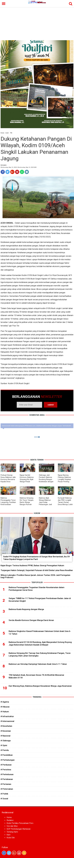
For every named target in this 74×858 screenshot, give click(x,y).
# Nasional (5, 736)
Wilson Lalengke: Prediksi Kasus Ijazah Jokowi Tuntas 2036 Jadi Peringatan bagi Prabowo (35, 576)
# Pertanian (6, 784)
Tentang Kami (12, 832)
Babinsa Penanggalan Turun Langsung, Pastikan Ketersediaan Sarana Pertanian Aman (8, 503)
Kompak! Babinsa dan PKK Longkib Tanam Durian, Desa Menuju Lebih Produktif (65, 502)
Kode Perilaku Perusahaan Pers (20, 823)
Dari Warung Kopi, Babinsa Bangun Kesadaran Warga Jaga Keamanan (40, 686)
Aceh (7, 133)
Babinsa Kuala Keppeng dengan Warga (26, 609)
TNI (11, 133)
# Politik (4, 794)
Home (2, 133)
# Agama (5, 702)
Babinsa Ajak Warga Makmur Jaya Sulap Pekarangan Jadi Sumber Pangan (45, 502)
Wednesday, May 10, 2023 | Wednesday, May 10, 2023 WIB (18, 167)
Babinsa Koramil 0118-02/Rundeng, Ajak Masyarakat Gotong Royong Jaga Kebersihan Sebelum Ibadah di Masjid (40, 643)
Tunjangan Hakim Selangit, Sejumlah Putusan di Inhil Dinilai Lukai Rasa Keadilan (37, 570)
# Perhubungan (8, 760)
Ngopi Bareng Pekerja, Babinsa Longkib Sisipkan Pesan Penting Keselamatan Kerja (65, 479)
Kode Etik (11, 837)
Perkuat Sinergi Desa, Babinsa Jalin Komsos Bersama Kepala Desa (8, 478)
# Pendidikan (7, 755)
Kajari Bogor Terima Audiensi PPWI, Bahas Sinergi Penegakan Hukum (32, 565)
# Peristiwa (6, 769)
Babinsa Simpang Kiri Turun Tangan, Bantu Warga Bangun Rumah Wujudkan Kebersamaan (27, 503)
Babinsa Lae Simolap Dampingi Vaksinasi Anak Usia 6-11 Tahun (38, 664)
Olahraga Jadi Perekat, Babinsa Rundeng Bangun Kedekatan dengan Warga (46, 479)
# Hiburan (5, 707)
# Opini (4, 745)
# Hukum (5, 711)
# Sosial (4, 798)
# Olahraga (6, 740)
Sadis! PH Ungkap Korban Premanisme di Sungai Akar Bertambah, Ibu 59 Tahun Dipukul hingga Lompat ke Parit (36, 557)
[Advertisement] (37, 22)
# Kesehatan (6, 726)
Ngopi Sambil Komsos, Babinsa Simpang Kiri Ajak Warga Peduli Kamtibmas (27, 479)
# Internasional (7, 721)
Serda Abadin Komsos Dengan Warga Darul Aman (31, 620)
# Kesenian (6, 731)
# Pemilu (5, 750)
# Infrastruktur (7, 716)
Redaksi (10, 820)
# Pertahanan (7, 779)
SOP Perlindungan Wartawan (19, 829)
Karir (8, 835)
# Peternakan (7, 789)
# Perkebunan (7, 774)
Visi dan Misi (12, 826)
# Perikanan (6, 765)
